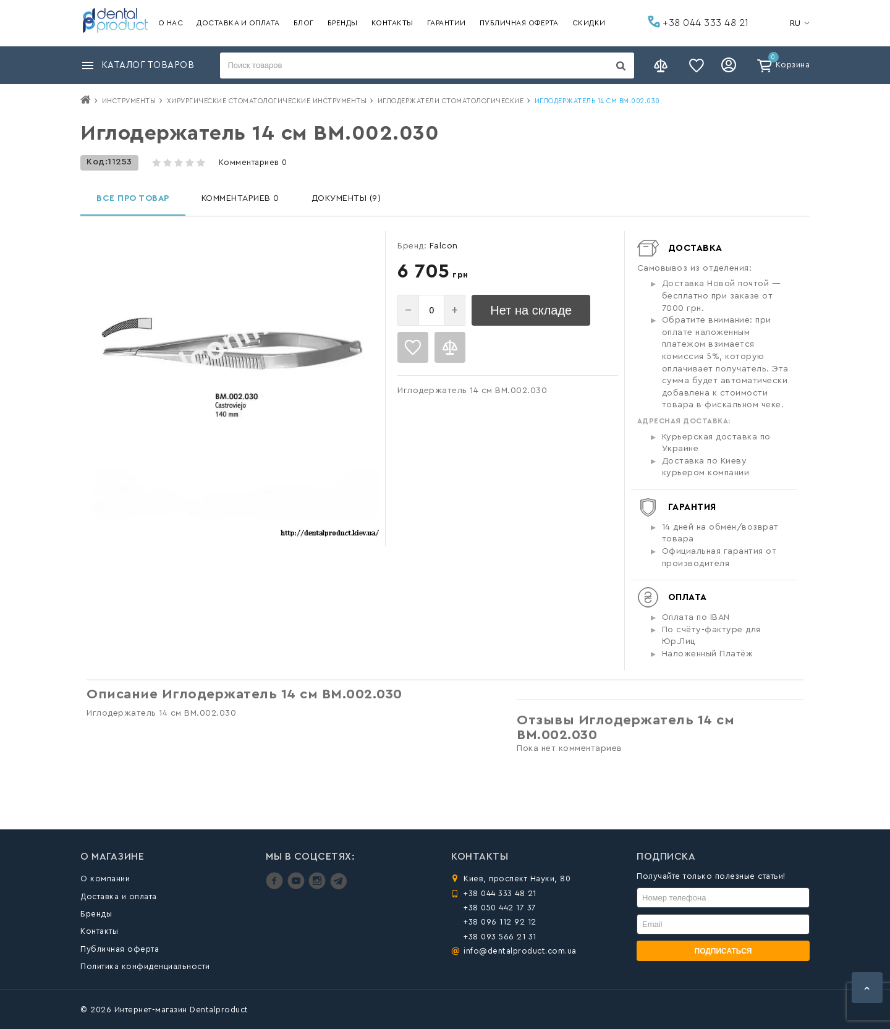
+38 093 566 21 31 (500, 937)
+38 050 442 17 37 (500, 908)
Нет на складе (531, 310)
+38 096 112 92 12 (500, 922)
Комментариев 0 (253, 162)
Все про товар (132, 198)
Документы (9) (346, 198)
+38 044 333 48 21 (698, 21)
